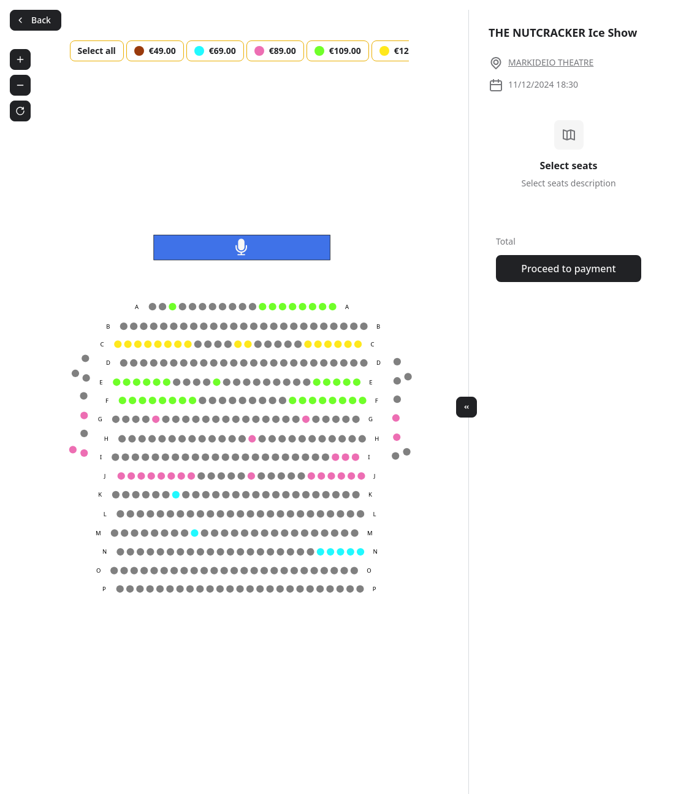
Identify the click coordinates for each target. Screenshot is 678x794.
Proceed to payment (568, 268)
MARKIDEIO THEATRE (550, 62)
